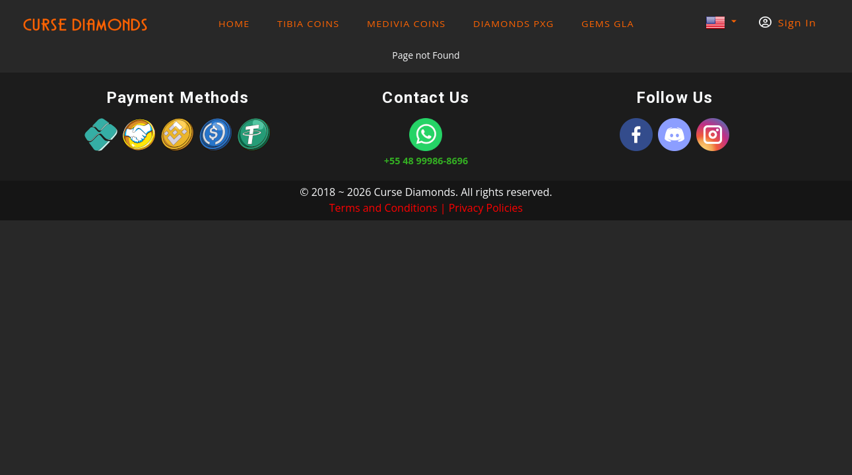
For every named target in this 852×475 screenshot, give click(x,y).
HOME (234, 24)
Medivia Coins (406, 24)
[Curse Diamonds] (636, 134)
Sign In (787, 23)
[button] (721, 23)
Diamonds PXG (513, 24)
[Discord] (674, 134)
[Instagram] (712, 134)
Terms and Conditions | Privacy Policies (426, 208)
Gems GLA (607, 24)
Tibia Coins (308, 24)
